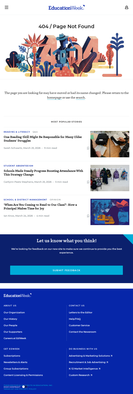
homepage (54, 97)
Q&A (35, 132)
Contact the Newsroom (82, 331)
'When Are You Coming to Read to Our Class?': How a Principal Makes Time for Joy (40, 206)
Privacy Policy (28, 389)
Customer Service (79, 325)
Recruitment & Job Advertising (88, 362)
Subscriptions (12, 355)
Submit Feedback (66, 270)
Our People (10, 325)
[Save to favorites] (88, 148)
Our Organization (14, 312)
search (80, 97)
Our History (10, 319)
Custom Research (80, 375)
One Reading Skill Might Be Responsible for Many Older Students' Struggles (43, 139)
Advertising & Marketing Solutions (90, 355)
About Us (10, 305)
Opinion (55, 199)
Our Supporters (13, 331)
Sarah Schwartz (13, 148)
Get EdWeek (12, 349)
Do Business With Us (83, 349)
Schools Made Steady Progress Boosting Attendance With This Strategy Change (43, 172)
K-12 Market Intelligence (84, 368)
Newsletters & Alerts (15, 362)
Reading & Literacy (17, 132)
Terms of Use (11, 389)
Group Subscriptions (16, 368)
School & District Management (25, 199)
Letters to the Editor (80, 312)
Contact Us (77, 305)
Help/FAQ (75, 319)
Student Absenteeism (18, 165)
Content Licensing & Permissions (23, 375)
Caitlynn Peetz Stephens (18, 182)
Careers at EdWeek (15, 338)
